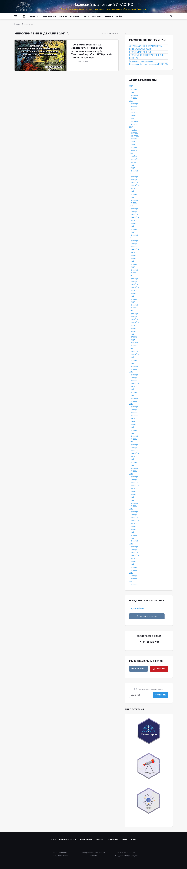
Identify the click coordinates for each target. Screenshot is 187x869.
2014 (131, 441)
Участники (113, 840)
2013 (131, 474)
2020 (131, 237)
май (132, 165)
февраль (135, 95)
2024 (131, 127)
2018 (131, 310)
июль (133, 115)
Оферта (93, 855)
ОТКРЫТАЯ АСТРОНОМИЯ (140, 52)
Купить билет (137, 608)
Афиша (108, 16)
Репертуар (35, 16)
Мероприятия (49, 16)
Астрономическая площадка (141, 61)
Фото (133, 840)
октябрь (134, 106)
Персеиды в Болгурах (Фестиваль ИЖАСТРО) (148, 64)
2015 (131, 404)
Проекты (74, 16)
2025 (131, 101)
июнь (133, 144)
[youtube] (159, 669)
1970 (131, 581)
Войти (119, 16)
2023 (131, 153)
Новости (63, 16)
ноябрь (134, 130)
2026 (131, 86)
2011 (131, 544)
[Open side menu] (15, 16)
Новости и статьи (67, 840)
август (134, 112)
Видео (125, 840)
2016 (131, 372)
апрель (134, 89)
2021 (131, 205)
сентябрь (135, 109)
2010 (131, 573)
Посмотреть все (109, 33)
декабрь (134, 103)
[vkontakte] (138, 669)
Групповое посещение (146, 616)
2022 (131, 173)
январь (134, 98)
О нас (84, 16)
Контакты (97, 16)
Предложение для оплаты (93, 852)
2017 (131, 348)
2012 (131, 509)
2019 (131, 275)
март (133, 92)
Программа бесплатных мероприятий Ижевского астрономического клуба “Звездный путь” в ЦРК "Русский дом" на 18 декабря (91, 51)
